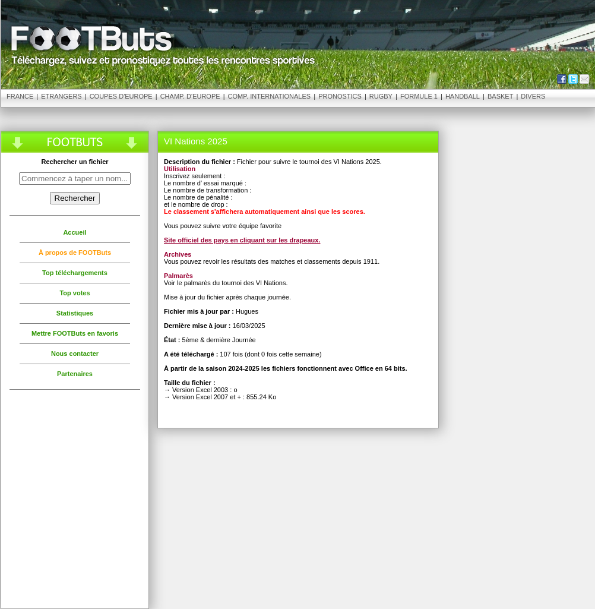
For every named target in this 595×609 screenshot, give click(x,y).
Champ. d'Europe (190, 96)
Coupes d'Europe (121, 96)
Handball (462, 96)
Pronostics (340, 96)
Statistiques (74, 313)
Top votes (74, 292)
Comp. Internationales (269, 96)
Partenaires (75, 373)
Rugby (381, 96)
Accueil (74, 232)
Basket (500, 96)
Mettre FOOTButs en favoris (74, 333)
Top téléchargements (74, 272)
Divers (533, 96)
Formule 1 (419, 96)
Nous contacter (75, 353)
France (20, 96)
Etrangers (61, 96)
